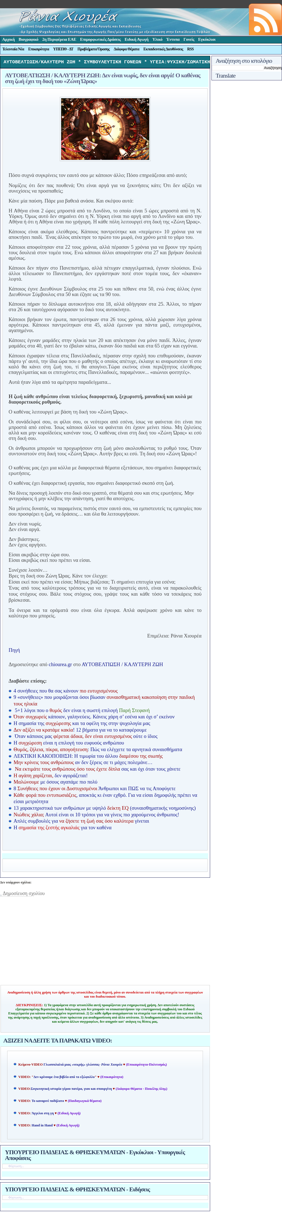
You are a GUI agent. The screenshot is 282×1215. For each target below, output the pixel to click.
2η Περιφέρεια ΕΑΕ (59, 39)
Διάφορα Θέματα (126, 49)
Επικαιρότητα (38, 49)
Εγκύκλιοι (207, 39)
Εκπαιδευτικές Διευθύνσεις (163, 49)
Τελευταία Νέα (13, 49)
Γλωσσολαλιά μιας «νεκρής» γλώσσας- (83, 1066)
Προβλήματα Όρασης (93, 49)
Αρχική (8, 39)
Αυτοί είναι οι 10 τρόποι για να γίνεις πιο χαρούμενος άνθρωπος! (96, 816)
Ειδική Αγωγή (137, 39)
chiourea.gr (60, 666)
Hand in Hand (42, 1127)
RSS (190, 49)
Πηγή (14, 651)
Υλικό (157, 39)
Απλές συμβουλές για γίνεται (81, 822)
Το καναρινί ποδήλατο (48, 1102)
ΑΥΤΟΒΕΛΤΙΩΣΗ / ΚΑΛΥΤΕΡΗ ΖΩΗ (122, 666)
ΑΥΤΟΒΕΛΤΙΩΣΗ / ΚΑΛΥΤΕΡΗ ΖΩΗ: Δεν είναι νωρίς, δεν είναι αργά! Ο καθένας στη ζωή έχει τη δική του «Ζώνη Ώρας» (102, 79)
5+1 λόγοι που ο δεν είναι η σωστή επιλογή (82, 712)
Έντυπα (173, 39)
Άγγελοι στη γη (43, 1115)
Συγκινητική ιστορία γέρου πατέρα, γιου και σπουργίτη (72, 1090)
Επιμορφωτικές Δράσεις (100, 39)
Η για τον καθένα (62, 829)
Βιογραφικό (29, 39)
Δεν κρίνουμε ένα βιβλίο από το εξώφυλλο (64, 1078)
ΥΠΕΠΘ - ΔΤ (63, 49)
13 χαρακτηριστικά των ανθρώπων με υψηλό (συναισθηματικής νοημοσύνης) (104, 809)
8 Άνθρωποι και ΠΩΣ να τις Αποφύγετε (94, 790)
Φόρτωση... (16, 1167)
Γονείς (188, 39)
